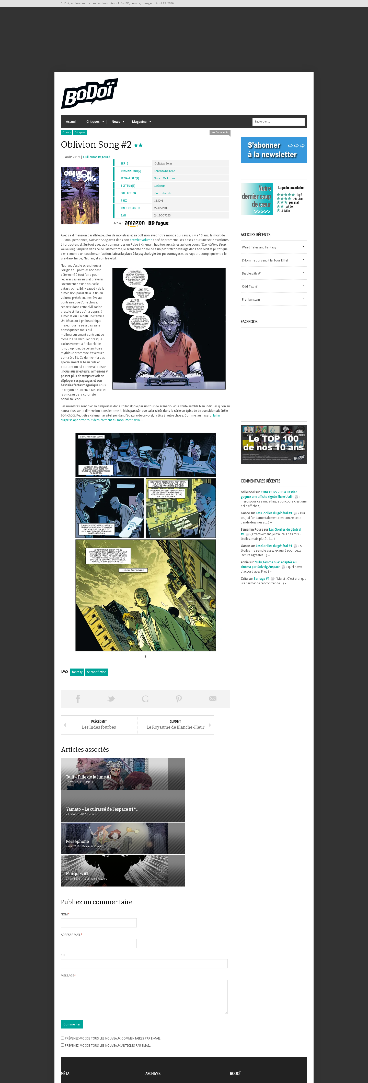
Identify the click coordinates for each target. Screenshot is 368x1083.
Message (68, 926)
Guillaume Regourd (96, 163)
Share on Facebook (78, 705)
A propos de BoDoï (244, 1041)
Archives (151, 1042)
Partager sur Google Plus (145, 705)
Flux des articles (75, 1051)
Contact (237, 1049)
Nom (65, 864)
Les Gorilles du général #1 (274, 519)
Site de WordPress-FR (76, 1060)
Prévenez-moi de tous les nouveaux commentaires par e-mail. (113, 995)
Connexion (68, 1046)
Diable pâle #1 (252, 280)
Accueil (71, 128)
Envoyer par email (213, 705)
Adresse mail (72, 885)
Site (64, 905)
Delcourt (159, 192)
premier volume (141, 246)
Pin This (179, 705)
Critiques (92, 129)
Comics (66, 138)
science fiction (97, 678)
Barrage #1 (262, 585)
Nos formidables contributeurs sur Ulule (259, 1058)
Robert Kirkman (164, 185)
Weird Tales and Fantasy (259, 254)
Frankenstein (251, 306)
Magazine (139, 129)
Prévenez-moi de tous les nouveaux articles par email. (108, 1002)
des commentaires (77, 1055)
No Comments (220, 138)
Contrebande (162, 199)
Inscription (68, 1042)
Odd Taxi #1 (250, 293)
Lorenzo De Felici (165, 177)
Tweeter (111, 705)
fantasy (77, 678)
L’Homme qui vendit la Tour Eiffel (265, 267)
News (115, 129)
